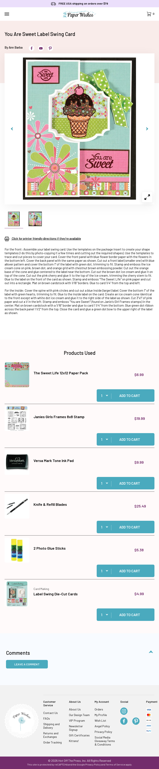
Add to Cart (129, 395)
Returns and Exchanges (50, 734)
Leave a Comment (27, 664)
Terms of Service (115, 764)
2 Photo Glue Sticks (50, 548)
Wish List (100, 720)
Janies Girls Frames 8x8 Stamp (59, 416)
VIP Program (77, 720)
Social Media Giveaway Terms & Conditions (105, 741)
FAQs (46, 718)
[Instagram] (124, 711)
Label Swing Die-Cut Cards (56, 594)
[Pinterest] (136, 721)
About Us (75, 709)
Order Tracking (52, 742)
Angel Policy (102, 726)
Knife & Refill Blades (50, 504)
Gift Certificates (79, 735)
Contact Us (50, 713)
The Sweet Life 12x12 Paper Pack (61, 373)
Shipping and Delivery (51, 725)
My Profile (101, 715)
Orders (99, 709)
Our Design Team (79, 715)
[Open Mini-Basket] (150, 14)
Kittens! (74, 741)
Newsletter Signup (76, 727)
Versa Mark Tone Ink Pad (54, 460)
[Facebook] (124, 721)
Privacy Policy (103, 731)
